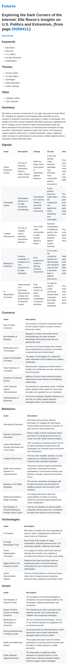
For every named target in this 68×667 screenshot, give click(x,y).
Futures (9, 6)
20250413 (20, 29)
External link (7, 36)
